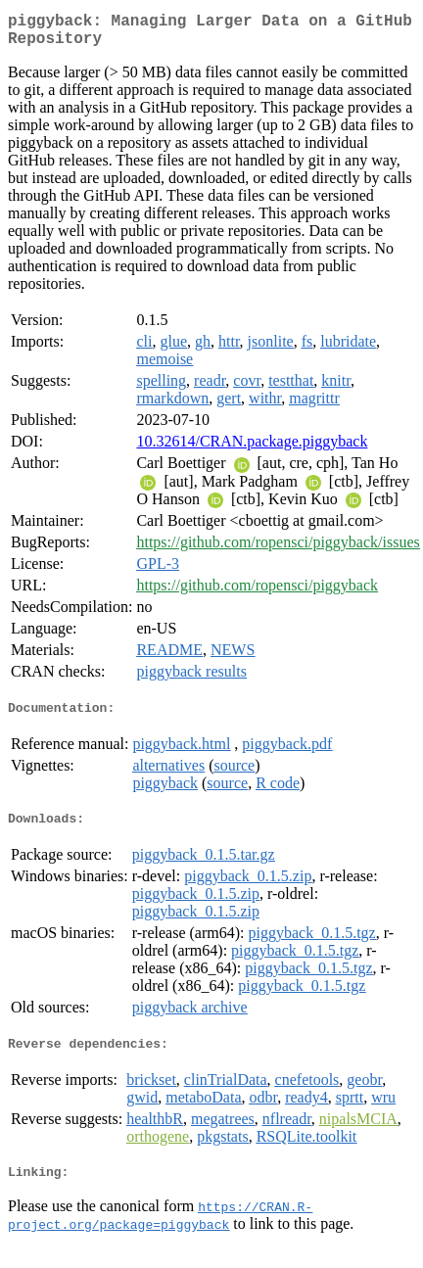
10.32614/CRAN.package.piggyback (251, 449)
